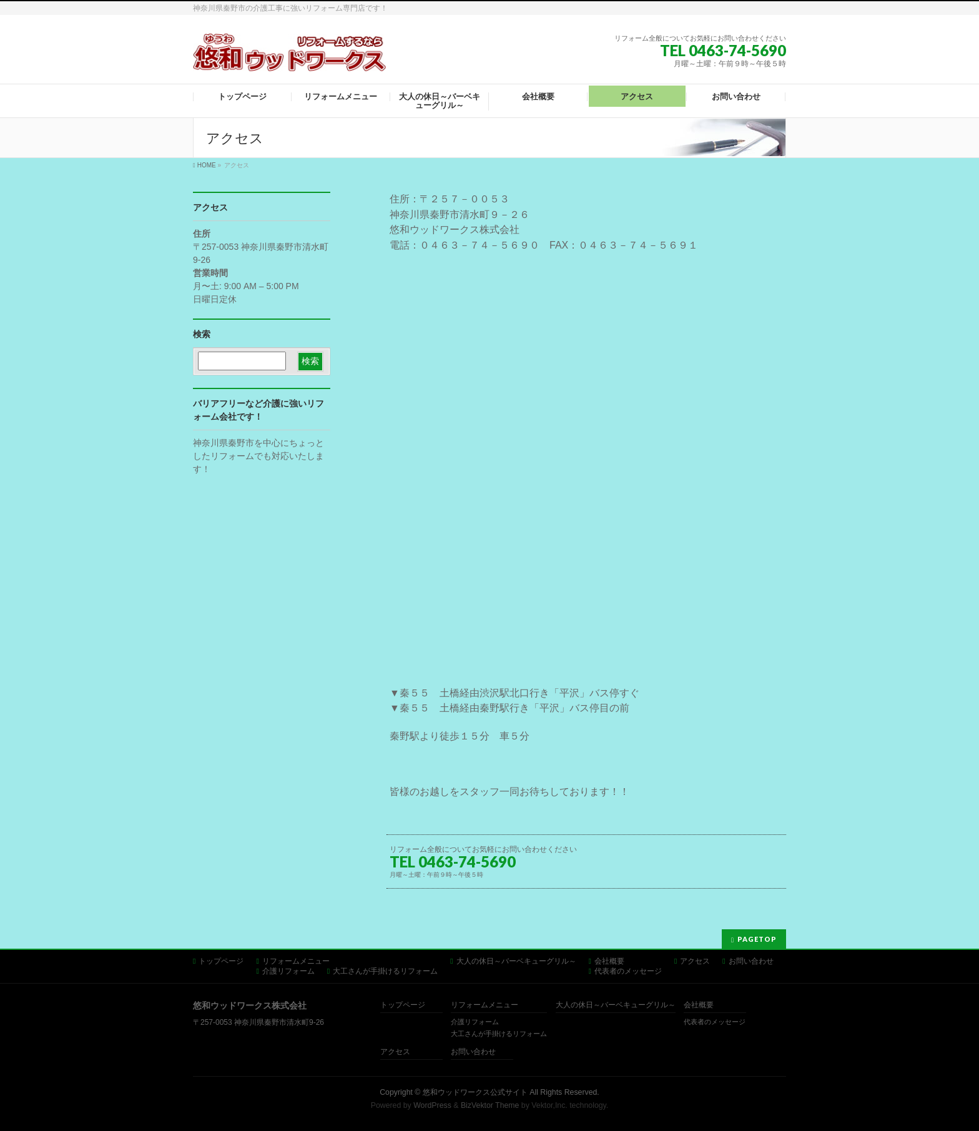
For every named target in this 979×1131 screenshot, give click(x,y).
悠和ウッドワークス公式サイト (475, 1092)
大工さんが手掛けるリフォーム (385, 971)
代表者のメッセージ (628, 971)
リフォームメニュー (296, 961)
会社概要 (609, 961)
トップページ (221, 961)
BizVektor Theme (490, 1105)
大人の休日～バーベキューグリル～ (516, 961)
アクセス (695, 961)
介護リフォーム (288, 971)
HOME (206, 165)
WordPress (432, 1105)
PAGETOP (757, 939)
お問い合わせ (751, 961)
